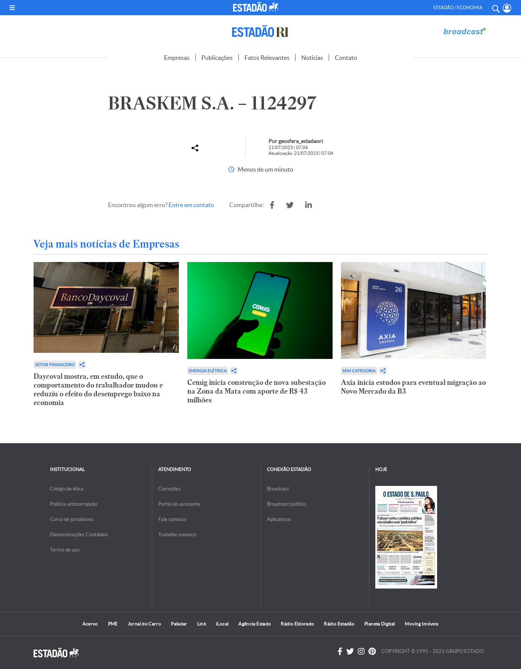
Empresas (177, 57)
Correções (169, 489)
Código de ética (67, 489)
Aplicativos (279, 519)
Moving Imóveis (421, 623)
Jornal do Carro (144, 623)
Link (201, 623)
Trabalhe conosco (177, 534)
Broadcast (278, 489)
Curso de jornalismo (71, 519)
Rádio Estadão (339, 623)
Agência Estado (254, 623)
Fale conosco (172, 519)
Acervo (90, 623)
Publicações (217, 57)
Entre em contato (191, 204)
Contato (346, 57)
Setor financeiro (55, 364)
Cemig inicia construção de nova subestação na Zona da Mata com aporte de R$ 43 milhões (256, 391)
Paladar (179, 623)
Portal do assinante (179, 504)
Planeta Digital (379, 623)
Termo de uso (64, 550)
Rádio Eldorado (297, 623)
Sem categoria (359, 370)
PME (113, 623)
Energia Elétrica (208, 370)
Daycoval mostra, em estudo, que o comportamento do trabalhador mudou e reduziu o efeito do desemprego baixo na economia (98, 389)
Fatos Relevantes (266, 57)
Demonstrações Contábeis (79, 534)
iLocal (222, 623)
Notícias (312, 57)
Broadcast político (286, 504)
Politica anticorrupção (73, 504)
